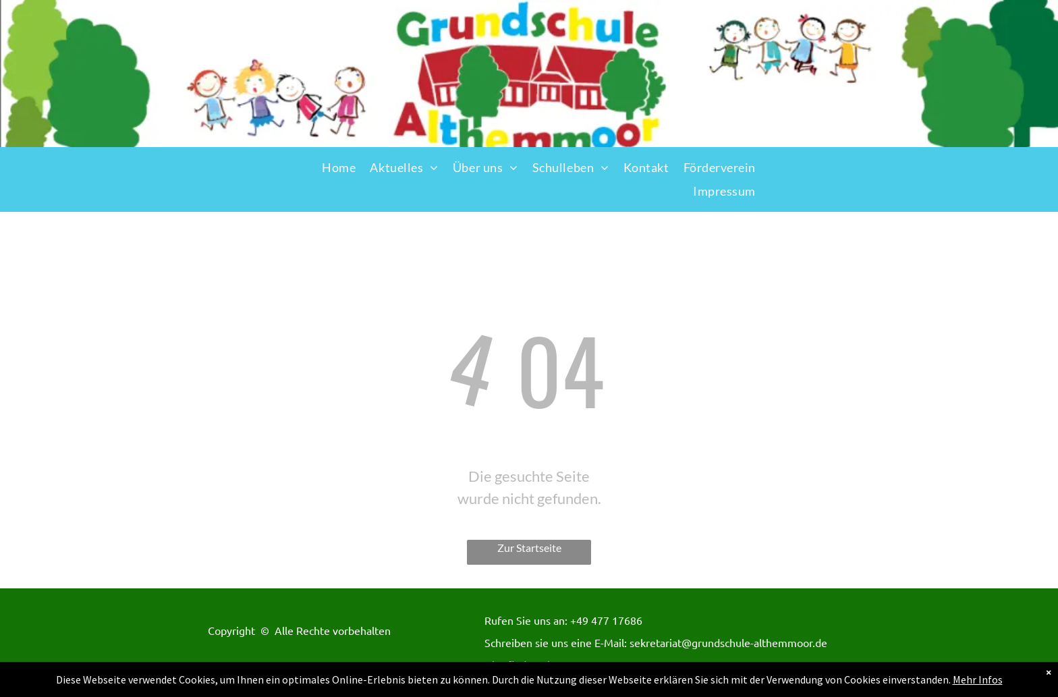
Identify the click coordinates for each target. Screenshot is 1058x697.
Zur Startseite (529, 547)
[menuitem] (338, 167)
